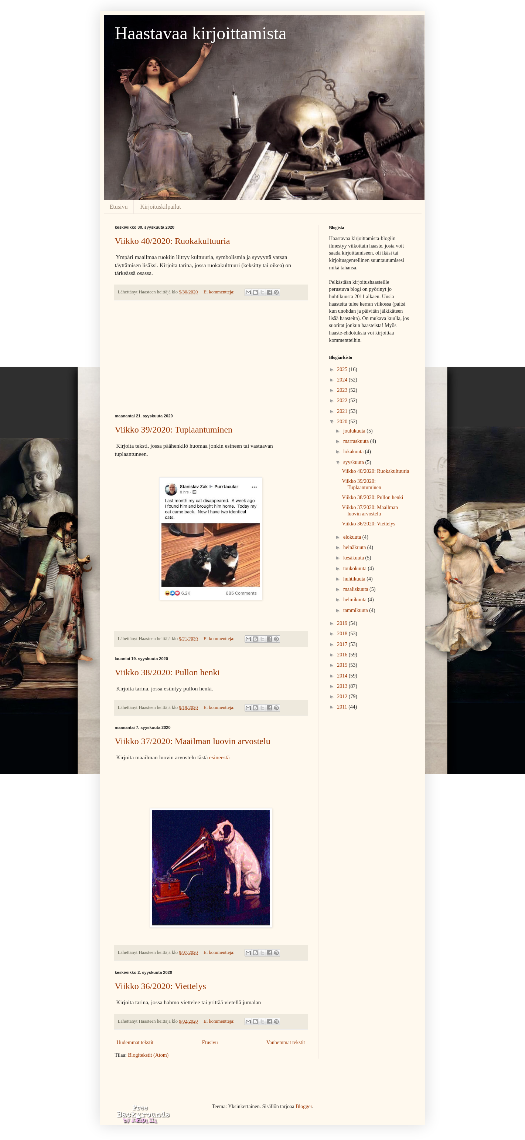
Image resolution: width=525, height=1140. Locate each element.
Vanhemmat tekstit (285, 1042)
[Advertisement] (211, 357)
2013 (343, 686)
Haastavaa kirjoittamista (201, 33)
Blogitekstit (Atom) (148, 1055)
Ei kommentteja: (220, 292)
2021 (343, 411)
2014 (343, 676)
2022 (343, 400)
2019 (343, 623)
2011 (342, 707)
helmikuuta (355, 599)
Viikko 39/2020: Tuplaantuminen (174, 429)
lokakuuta (354, 451)
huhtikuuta (355, 579)
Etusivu (119, 207)
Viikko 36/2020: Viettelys (160, 986)
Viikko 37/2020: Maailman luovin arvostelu (192, 741)
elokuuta (352, 537)
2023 (343, 390)
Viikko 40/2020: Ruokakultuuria (172, 241)
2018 (343, 633)
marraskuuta (356, 441)
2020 (343, 421)
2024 (343, 380)
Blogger (304, 1106)
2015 (343, 665)
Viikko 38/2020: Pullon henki (167, 672)
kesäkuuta (354, 558)
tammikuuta (356, 610)
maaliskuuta (356, 589)
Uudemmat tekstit (135, 1042)
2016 (343, 655)
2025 (343, 369)
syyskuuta (354, 462)
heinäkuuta (355, 547)
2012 (343, 696)
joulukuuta (355, 431)
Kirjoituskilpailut (160, 207)
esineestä (219, 757)
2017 (343, 644)
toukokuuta (355, 568)
